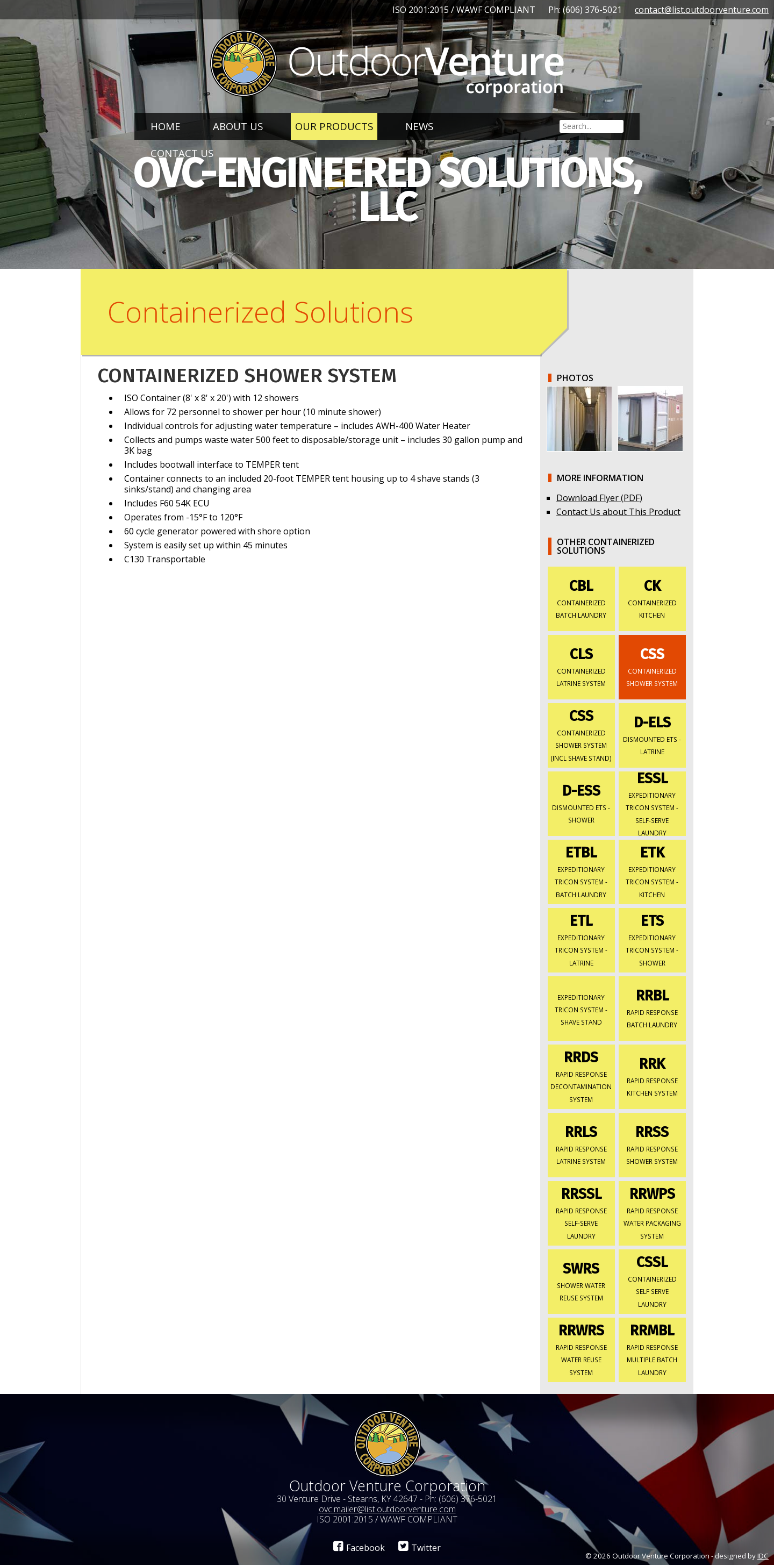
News (419, 126)
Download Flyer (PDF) (599, 499)
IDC (763, 1557)
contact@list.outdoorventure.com (702, 10)
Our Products (334, 126)
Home (165, 126)
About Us (238, 126)
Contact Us (181, 153)
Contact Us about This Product (618, 513)
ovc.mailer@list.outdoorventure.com (387, 1510)
